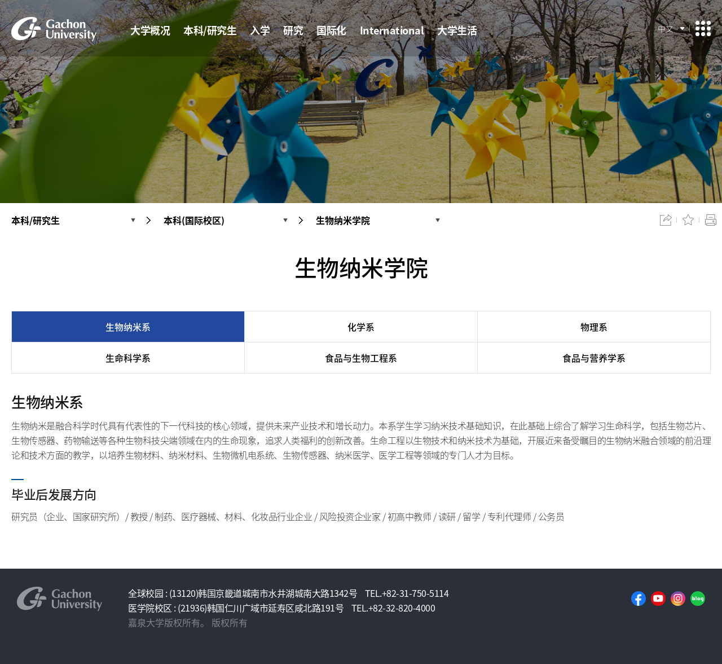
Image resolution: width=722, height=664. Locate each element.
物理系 (593, 326)
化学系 (361, 326)
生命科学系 (128, 357)
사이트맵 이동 (703, 28)
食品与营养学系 (594, 357)
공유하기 (665, 220)
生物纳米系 (128, 326)
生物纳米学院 (343, 220)
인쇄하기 (710, 220)
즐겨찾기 (688, 220)
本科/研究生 (35, 220)
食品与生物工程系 (361, 357)
